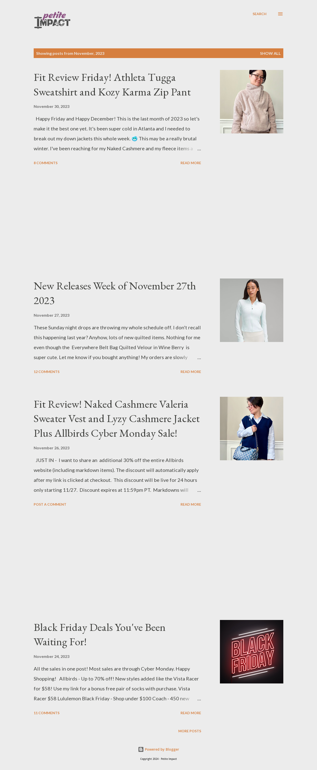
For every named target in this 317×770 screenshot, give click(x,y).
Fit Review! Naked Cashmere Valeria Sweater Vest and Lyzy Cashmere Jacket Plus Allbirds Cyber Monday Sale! (117, 418)
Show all (270, 53)
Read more (191, 163)
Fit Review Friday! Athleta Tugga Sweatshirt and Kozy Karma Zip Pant (112, 84)
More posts (189, 731)
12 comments (46, 372)
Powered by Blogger (158, 749)
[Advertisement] (117, 222)
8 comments (45, 163)
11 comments (46, 713)
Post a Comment (50, 504)
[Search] (259, 14)
